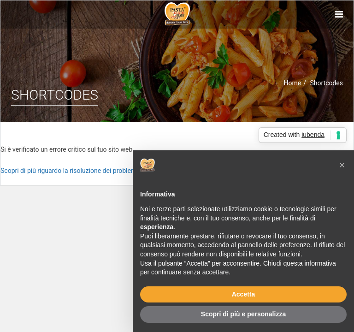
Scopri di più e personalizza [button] (243, 314)
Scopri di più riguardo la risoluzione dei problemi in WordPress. (89, 170)
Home (292, 83)
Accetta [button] (243, 294)
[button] (342, 165)
